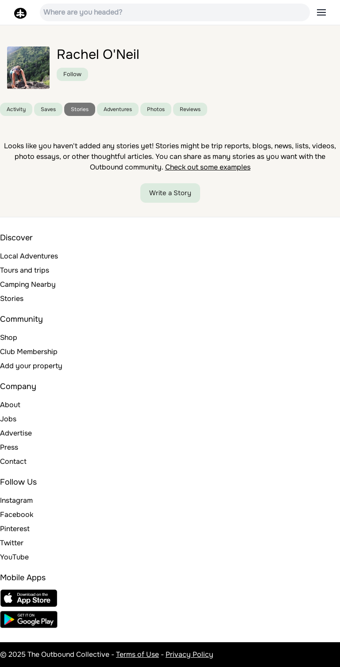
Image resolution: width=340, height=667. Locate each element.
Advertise (16, 433)
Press (9, 447)
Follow (72, 74)
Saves (48, 109)
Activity (16, 109)
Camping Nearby (28, 284)
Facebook (16, 514)
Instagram (16, 500)
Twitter (11, 542)
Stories (80, 109)
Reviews (190, 109)
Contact (13, 461)
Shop (8, 337)
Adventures (118, 109)
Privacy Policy (189, 654)
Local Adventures (29, 256)
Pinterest (15, 528)
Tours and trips (24, 270)
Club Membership (29, 351)
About (10, 404)
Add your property (31, 365)
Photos (156, 109)
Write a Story (170, 193)
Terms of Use (137, 654)
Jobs (8, 419)
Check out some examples (208, 167)
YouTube (14, 557)
